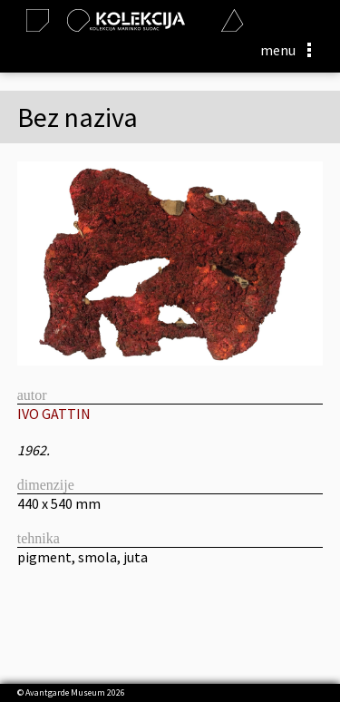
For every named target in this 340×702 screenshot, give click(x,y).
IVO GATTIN (54, 414)
